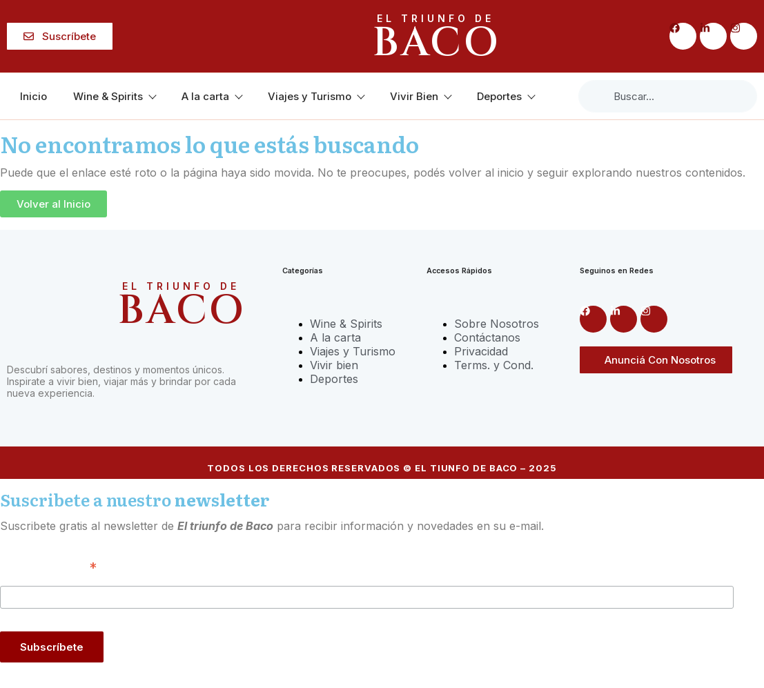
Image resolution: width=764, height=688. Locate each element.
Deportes (505, 96)
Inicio (33, 96)
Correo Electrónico (48, 566)
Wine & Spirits (114, 96)
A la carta (212, 96)
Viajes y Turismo (316, 96)
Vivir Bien (420, 96)
